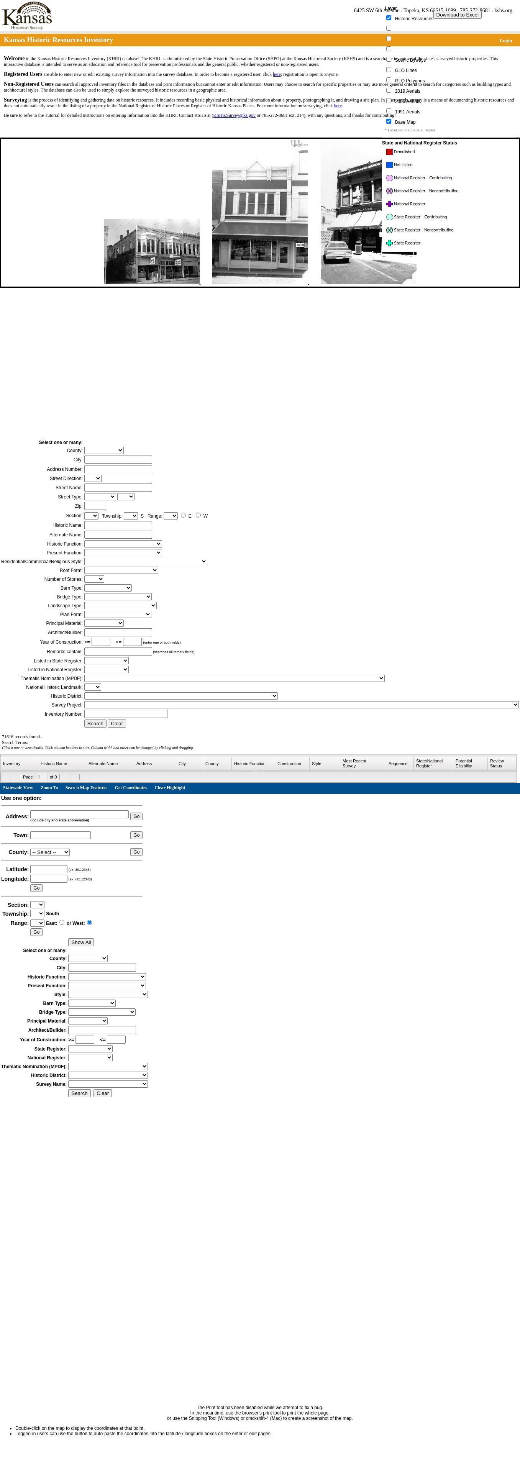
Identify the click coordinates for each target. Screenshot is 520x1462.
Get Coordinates (131, 787)
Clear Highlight (169, 787)
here (277, 74)
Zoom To (49, 787)
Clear (117, 723)
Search (95, 723)
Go (136, 816)
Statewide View (18, 787)
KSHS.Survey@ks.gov (234, 115)
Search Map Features (87, 787)
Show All (81, 942)
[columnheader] (19, 763)
